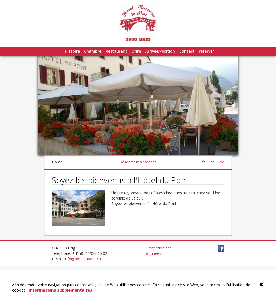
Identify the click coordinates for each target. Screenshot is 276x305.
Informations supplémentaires (60, 290)
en (212, 162)
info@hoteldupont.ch (82, 258)
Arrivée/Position (160, 51)
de (222, 162)
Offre (136, 51)
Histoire (72, 51)
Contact (187, 51)
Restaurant (116, 51)
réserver (206, 51)
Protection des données (159, 250)
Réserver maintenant (138, 162)
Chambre (92, 51)
